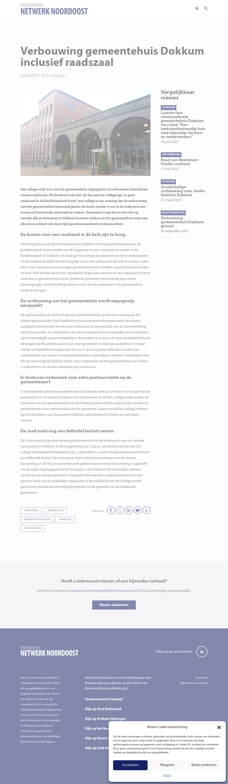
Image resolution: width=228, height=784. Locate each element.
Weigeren (167, 765)
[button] (219, 727)
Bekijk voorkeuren (204, 765)
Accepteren (130, 765)
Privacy (167, 775)
